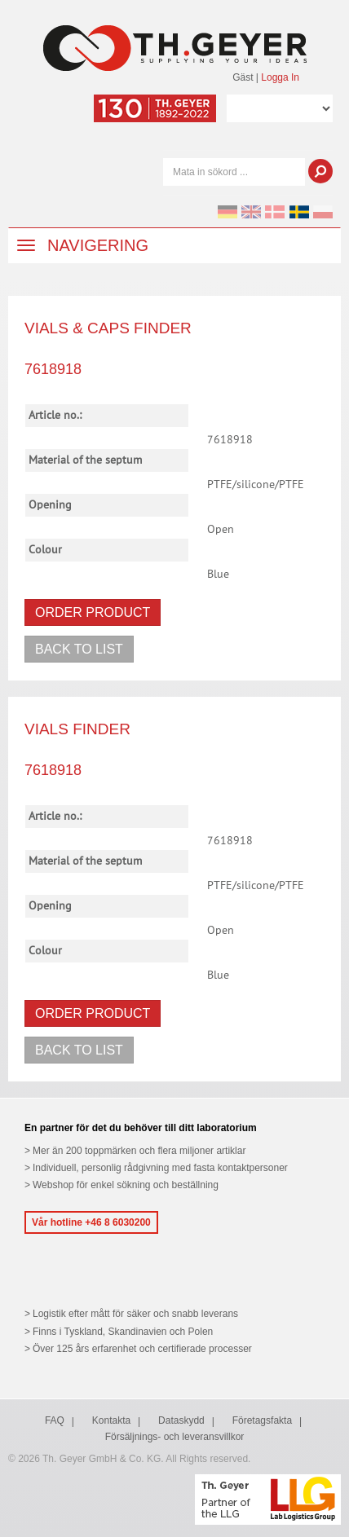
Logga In (280, 77)
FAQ (54, 1420)
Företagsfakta (262, 1420)
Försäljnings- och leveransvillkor (175, 1436)
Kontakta (111, 1420)
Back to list (79, 649)
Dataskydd (181, 1420)
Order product (92, 612)
